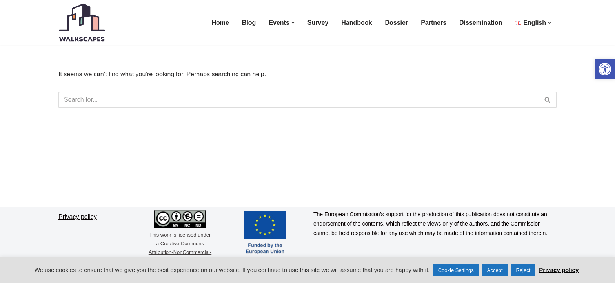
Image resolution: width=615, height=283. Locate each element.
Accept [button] (495, 270)
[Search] (298, 100)
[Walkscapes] (82, 22)
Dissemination (480, 22)
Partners (433, 22)
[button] (605, 69)
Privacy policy (559, 269)
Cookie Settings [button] (456, 270)
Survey (318, 22)
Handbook (356, 22)
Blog (249, 22)
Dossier (396, 22)
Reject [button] (523, 270)
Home (220, 22)
